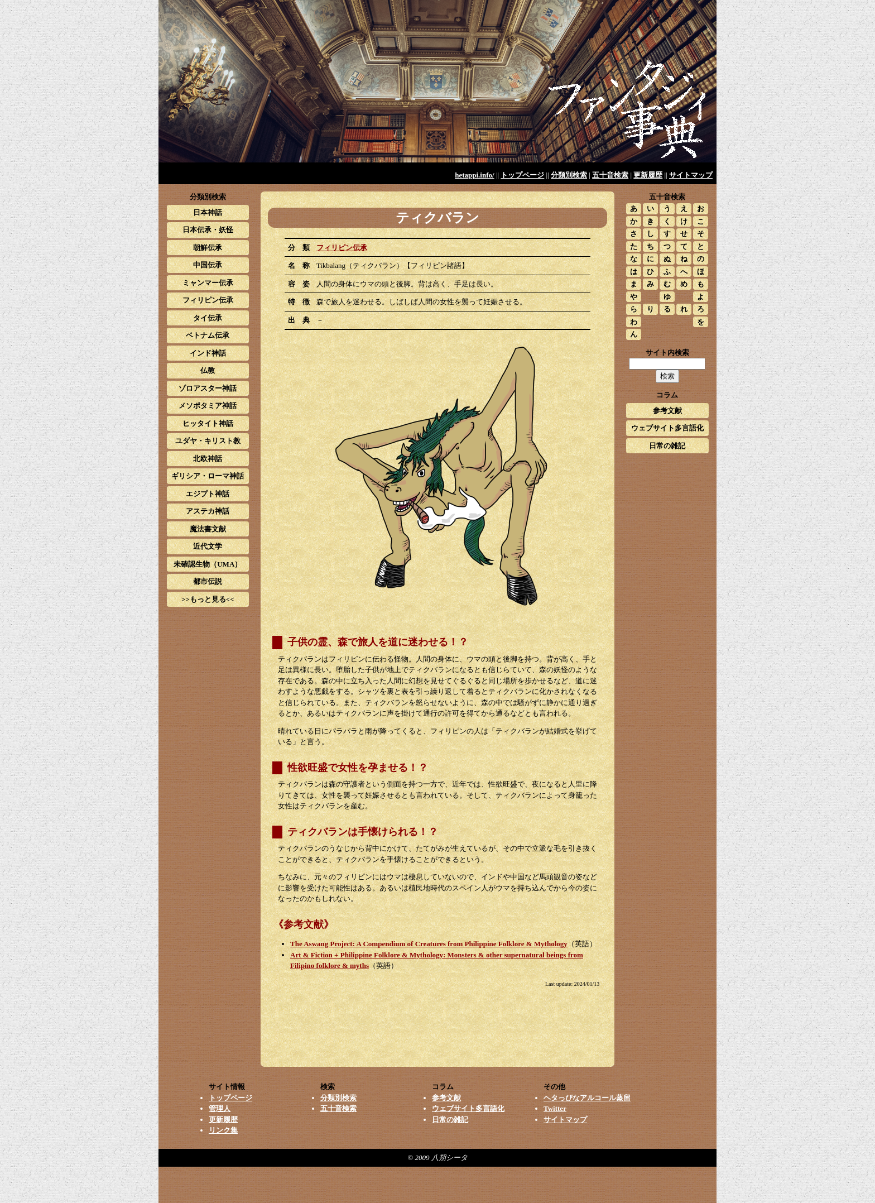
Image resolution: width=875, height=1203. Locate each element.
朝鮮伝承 (207, 247)
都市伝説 (207, 581)
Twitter (555, 1108)
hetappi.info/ (474, 175)
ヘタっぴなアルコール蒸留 (587, 1098)
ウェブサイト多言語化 (667, 428)
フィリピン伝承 (341, 247)
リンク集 (223, 1130)
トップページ (522, 175)
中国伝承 (207, 265)
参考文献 (667, 410)
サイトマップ (691, 175)
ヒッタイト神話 (207, 423)
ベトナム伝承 (207, 335)
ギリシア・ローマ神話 (207, 476)
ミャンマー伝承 (207, 283)
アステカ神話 (207, 511)
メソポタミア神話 (208, 405)
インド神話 (208, 353)
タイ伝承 (207, 318)
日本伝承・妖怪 (207, 230)
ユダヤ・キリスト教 (208, 441)
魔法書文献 (208, 529)
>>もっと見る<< (207, 599)
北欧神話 (207, 458)
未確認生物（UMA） (208, 564)
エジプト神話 (207, 494)
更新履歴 (647, 175)
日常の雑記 (667, 446)
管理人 (219, 1108)
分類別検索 (569, 175)
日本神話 (207, 212)
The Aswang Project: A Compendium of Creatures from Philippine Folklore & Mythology (429, 944)
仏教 (207, 370)
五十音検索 (610, 175)
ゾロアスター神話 (208, 388)
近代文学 (207, 546)
